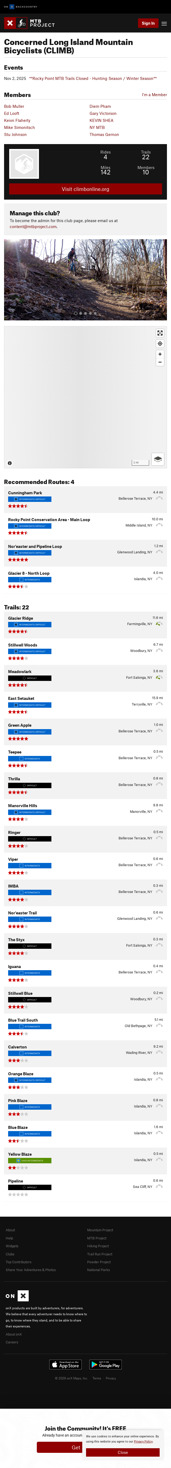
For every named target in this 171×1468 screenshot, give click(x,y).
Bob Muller (14, 106)
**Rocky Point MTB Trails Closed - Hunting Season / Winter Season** (93, 78)
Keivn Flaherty (17, 120)
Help (9, 1238)
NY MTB (97, 127)
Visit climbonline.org (85, 189)
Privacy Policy (143, 1441)
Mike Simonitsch (19, 127)
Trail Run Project (99, 1254)
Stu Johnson (15, 134)
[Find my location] (160, 343)
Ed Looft (11, 113)
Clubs (10, 1254)
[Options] (158, 459)
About (10, 1230)
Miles (105, 167)
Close (123, 1452)
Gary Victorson (103, 113)
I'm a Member (154, 94)
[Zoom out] (160, 362)
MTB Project (96, 1238)
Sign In (148, 23)
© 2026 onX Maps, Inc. (71, 1378)
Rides (105, 152)
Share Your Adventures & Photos (31, 1270)
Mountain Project (100, 1230)
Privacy (111, 1378)
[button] (9, 279)
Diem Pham (100, 106)
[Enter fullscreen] (160, 333)
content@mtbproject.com (33, 226)
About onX (14, 1334)
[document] (123, 1445)
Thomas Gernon (104, 134)
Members (145, 167)
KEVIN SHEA (101, 120)
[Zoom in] (160, 354)
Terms (97, 1378)
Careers (12, 1342)
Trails (146, 152)
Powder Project (99, 1262)
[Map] (85, 397)
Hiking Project (98, 1246)
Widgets (12, 1246)
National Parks (98, 1270)
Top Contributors (18, 1262)
